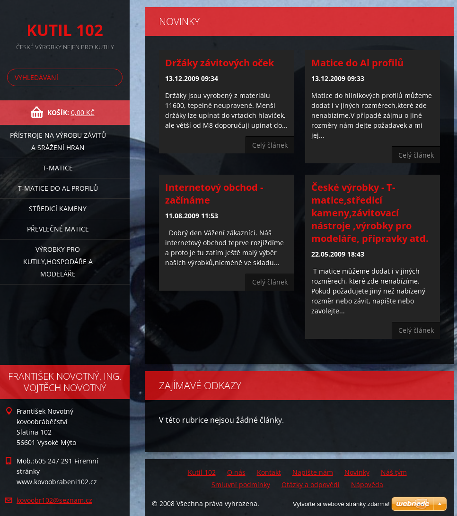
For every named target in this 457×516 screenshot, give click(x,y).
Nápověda (367, 484)
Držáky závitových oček (219, 62)
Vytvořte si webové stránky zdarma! (341, 503)
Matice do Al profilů (357, 62)
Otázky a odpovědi (310, 484)
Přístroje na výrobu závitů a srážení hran (58, 141)
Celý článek (270, 145)
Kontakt (269, 472)
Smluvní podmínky (240, 484)
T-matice (58, 167)
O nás (236, 472)
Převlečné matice (58, 228)
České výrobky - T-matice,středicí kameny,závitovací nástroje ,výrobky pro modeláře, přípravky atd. (370, 213)
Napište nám (312, 472)
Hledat (113, 77)
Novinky (356, 472)
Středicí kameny (58, 208)
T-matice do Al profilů (58, 188)
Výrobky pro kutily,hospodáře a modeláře (58, 261)
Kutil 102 (202, 472)
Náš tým (394, 472)
